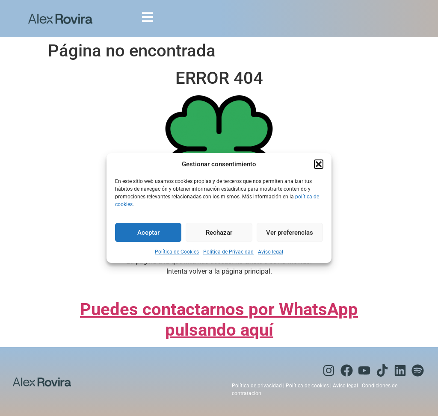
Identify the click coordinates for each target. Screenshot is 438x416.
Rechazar (219, 232)
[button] (318, 164)
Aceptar (148, 232)
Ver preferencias (289, 232)
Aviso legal (270, 252)
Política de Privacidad (228, 252)
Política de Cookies (177, 252)
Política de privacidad (257, 386)
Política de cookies (307, 386)
